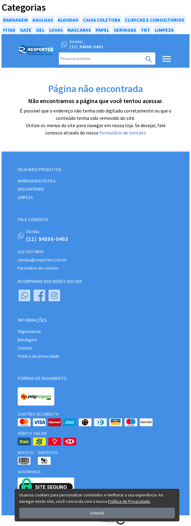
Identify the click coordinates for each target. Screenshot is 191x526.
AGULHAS (42, 20)
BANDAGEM (15, 20)
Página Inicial (29, 331)
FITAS (9, 30)
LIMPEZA (164, 30)
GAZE (25, 30)
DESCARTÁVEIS (31, 189)
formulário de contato (122, 133)
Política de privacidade (38, 356)
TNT (145, 30)
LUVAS (56, 30)
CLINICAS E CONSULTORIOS (154, 20)
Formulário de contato (38, 268)
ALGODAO (68, 20)
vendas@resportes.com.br (42, 260)
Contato (25, 348)
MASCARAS (79, 30)
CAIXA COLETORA (101, 20)
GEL (40, 30)
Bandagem (27, 339)
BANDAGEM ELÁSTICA (37, 181)
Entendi (97, 513)
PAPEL (102, 30)
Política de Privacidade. (129, 501)
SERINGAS (125, 30)
